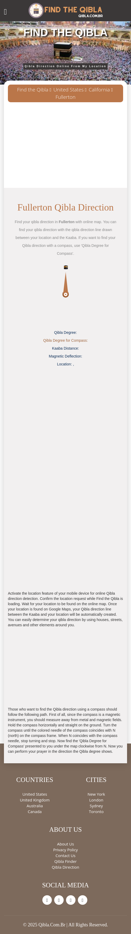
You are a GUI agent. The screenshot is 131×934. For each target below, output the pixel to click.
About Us (65, 844)
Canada (35, 811)
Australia (35, 805)
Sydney (96, 805)
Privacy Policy (65, 849)
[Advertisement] (65, 147)
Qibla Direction (65, 867)
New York (96, 794)
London (96, 800)
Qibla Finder (65, 861)
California (99, 89)
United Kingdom (34, 800)
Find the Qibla (32, 89)
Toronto (96, 811)
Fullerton (65, 97)
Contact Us (65, 855)
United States (68, 89)
